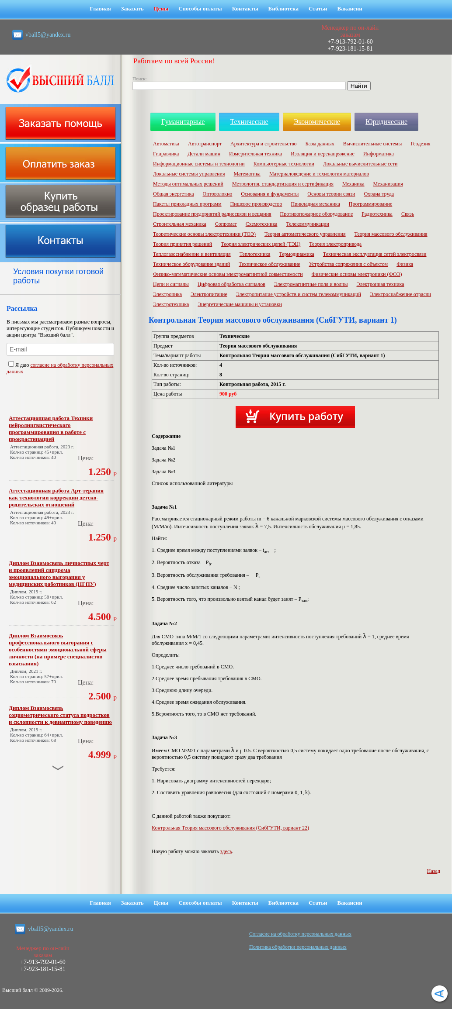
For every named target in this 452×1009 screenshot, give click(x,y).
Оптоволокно (218, 194)
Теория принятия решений (182, 244)
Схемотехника (262, 224)
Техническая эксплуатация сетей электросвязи (375, 254)
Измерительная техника (255, 154)
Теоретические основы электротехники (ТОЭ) (204, 234)
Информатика (378, 154)
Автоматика (166, 144)
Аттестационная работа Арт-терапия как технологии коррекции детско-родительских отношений (56, 497)
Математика (246, 174)
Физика (404, 264)
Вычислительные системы (372, 144)
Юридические (386, 121)
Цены (161, 8)
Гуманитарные (183, 121)
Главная (100, 8)
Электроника (167, 294)
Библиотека (283, 8)
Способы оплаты (200, 8)
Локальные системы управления (189, 174)
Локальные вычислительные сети (360, 164)
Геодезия (420, 144)
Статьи (318, 8)
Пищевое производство (256, 204)
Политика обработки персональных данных (298, 947)
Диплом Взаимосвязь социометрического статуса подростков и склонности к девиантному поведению (60, 715)
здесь (226, 851)
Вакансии (349, 8)
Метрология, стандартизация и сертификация (283, 184)
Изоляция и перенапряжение (323, 154)
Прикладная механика (315, 204)
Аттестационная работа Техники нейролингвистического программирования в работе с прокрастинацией (51, 428)
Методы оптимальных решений (188, 184)
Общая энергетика (173, 194)
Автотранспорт (205, 144)
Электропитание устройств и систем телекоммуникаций (298, 294)
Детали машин (204, 154)
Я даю (19, 365)
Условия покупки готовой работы (58, 276)
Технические (249, 121)
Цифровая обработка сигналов (231, 284)
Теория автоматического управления (305, 234)
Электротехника (171, 304)
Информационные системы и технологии (199, 164)
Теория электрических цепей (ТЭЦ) (260, 244)
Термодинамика (296, 254)
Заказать (132, 8)
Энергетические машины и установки (240, 304)
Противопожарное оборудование (316, 214)
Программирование (371, 204)
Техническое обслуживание (269, 264)
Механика (353, 184)
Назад (433, 871)
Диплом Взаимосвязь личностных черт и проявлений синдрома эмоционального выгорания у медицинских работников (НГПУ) (59, 573)
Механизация (388, 184)
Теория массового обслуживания (391, 234)
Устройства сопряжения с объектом (348, 264)
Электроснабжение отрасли (400, 294)
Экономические (317, 121)
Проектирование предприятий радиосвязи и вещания (212, 214)
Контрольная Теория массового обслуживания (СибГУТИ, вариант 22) (230, 828)
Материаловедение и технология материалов (319, 174)
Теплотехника (255, 254)
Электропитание (209, 294)
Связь (407, 214)
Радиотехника (377, 214)
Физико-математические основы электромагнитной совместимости (228, 274)
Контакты (245, 8)
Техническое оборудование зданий (191, 264)
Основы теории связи (331, 194)
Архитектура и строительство (263, 144)
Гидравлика (166, 154)
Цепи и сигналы (171, 284)
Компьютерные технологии (284, 164)
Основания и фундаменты (270, 194)
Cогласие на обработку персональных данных (300, 934)
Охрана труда (379, 194)
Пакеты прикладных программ (187, 204)
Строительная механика (179, 224)
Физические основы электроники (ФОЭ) (357, 274)
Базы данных (320, 144)
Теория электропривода (335, 244)
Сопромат (226, 224)
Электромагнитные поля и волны (311, 284)
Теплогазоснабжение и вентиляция (192, 254)
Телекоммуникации (307, 224)
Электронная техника (380, 284)
